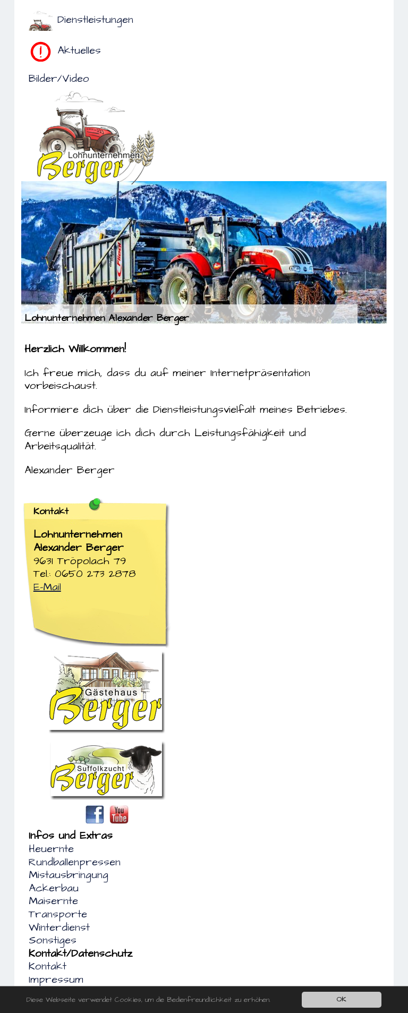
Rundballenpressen (75, 862)
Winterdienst (59, 927)
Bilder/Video (59, 78)
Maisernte (53, 900)
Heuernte (51, 848)
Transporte (58, 914)
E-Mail (47, 587)
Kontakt (47, 966)
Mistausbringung (68, 874)
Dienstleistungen (95, 19)
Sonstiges (52, 940)
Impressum (56, 979)
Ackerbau (54, 888)
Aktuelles (79, 50)
